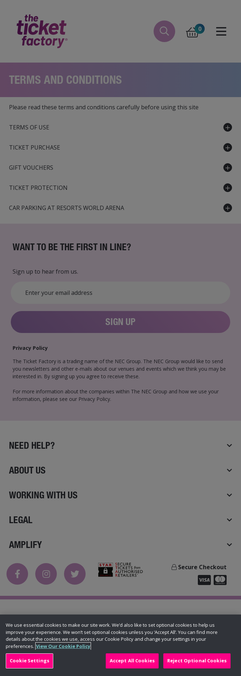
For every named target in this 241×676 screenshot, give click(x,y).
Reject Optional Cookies (197, 660)
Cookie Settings (29, 660)
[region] (120, 645)
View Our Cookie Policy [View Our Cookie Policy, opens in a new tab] (63, 646)
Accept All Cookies (132, 660)
